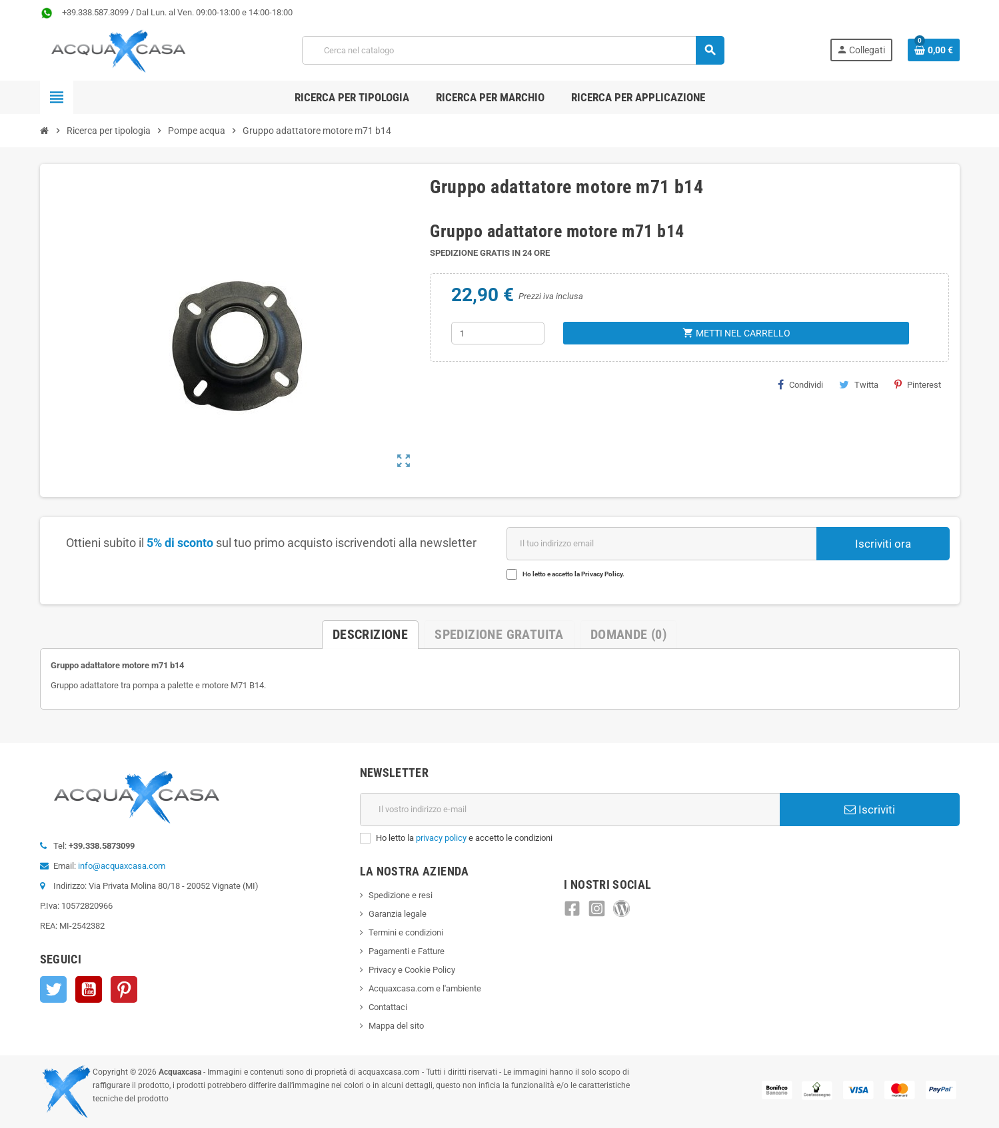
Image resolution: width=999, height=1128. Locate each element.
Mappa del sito (396, 1026)
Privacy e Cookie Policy (412, 970)
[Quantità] (497, 333)
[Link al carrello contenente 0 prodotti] (934, 50)
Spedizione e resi (401, 895)
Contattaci (388, 1007)
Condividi (800, 384)
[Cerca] (513, 50)
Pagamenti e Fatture (407, 951)
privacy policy (441, 838)
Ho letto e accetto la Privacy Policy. (573, 574)
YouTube (88, 989)
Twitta (858, 384)
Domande (628, 634)
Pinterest (917, 384)
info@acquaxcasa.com (121, 866)
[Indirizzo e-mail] (570, 809)
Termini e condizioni (406, 932)
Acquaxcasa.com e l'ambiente (425, 988)
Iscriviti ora (883, 543)
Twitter (53, 989)
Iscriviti (869, 809)
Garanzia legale (398, 914)
